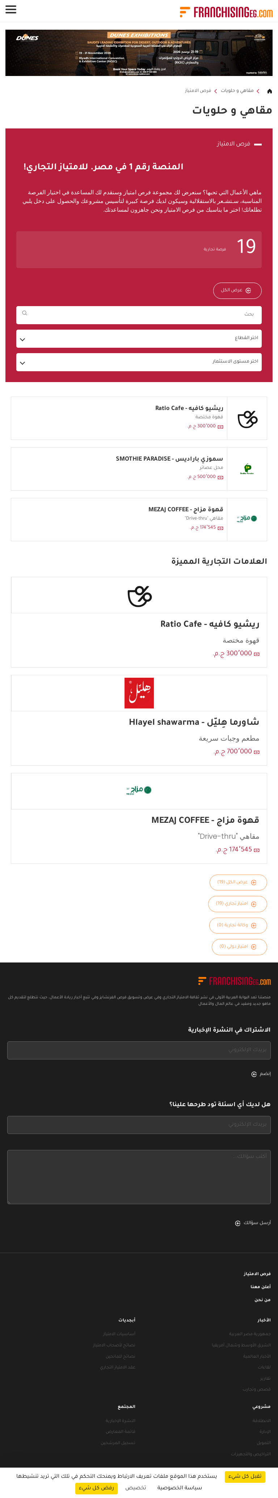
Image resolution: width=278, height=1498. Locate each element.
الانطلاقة (262, 1421)
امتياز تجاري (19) (236, 904)
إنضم (261, 1074)
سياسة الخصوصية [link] (179, 1488)
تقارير (265, 1379)
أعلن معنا (260, 1287)
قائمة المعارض (120, 1432)
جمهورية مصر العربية (250, 1334)
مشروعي (261, 1407)
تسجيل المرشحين (118, 1443)
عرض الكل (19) (237, 882)
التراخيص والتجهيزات (251, 1454)
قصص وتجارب (257, 1390)
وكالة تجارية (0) (237, 925)
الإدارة (265, 1432)
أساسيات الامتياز (119, 1334)
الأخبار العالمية (257, 1357)
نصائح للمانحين (120, 1357)
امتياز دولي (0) (238, 947)
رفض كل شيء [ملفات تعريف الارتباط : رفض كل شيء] (96, 1488)
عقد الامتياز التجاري (117, 1368)
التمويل (264, 1443)
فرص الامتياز (198, 91)
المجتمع (126, 1407)
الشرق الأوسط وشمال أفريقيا (241, 1345)
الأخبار (264, 1321)
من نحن (262, 1300)
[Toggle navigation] (10, 9)
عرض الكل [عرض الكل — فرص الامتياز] (236, 290)
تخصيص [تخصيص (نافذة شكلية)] (135, 1488)
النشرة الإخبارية (120, 1421)
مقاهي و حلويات (237, 91)
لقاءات (264, 1368)
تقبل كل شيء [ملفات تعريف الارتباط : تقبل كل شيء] (245, 1477)
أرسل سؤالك (253, 1223)
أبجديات (126, 1321)
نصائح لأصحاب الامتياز (114, 1345)
